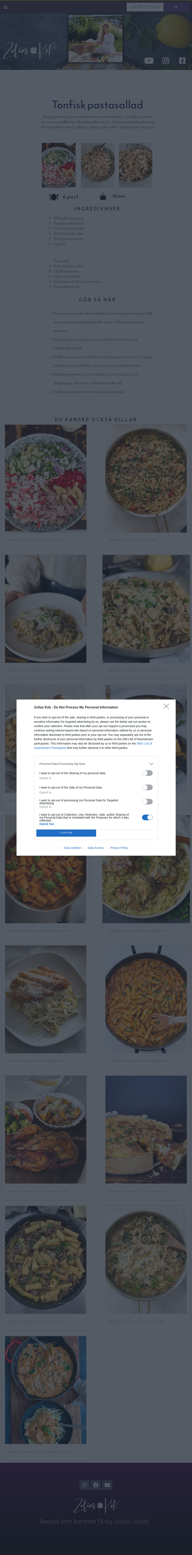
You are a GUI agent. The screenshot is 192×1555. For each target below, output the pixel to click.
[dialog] (96, 778)
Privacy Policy (119, 847)
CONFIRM (66, 833)
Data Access (96, 847)
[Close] (168, 708)
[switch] (147, 773)
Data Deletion (72, 847)
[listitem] (96, 764)
